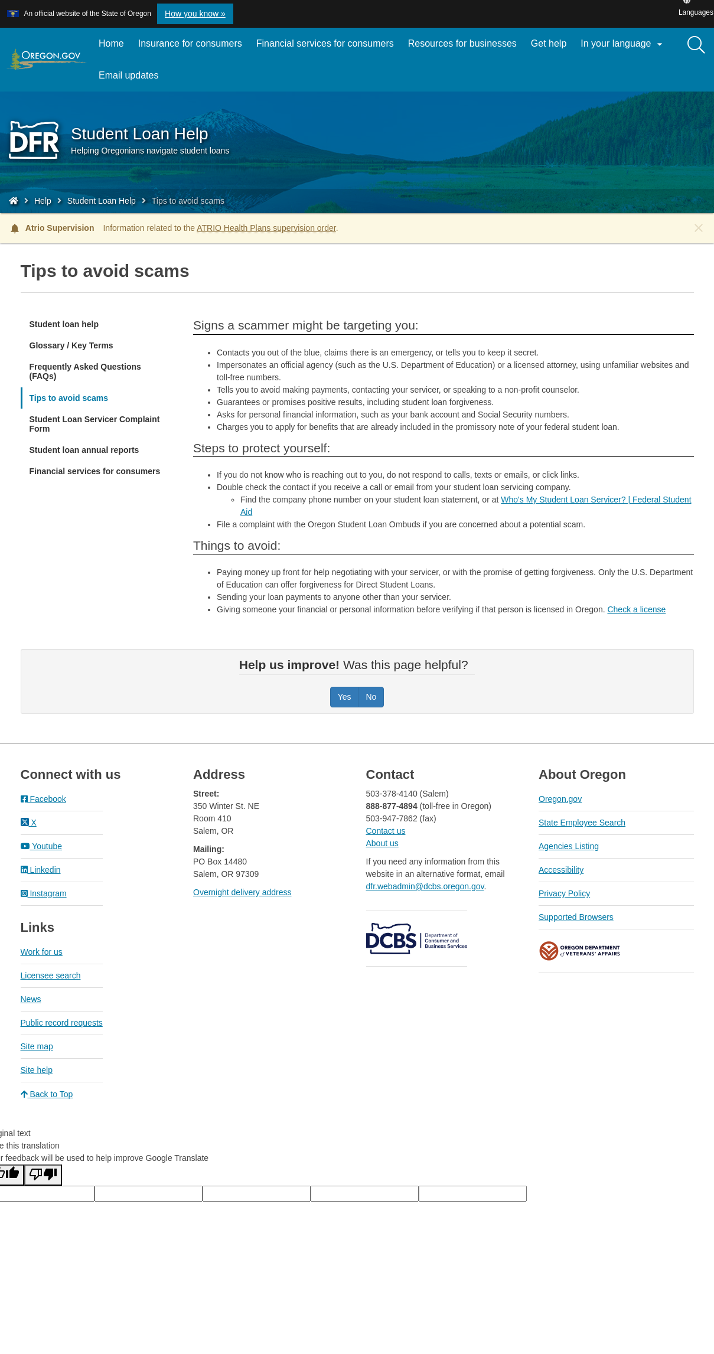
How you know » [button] (195, 13)
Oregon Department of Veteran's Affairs (580, 951)
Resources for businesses (462, 43)
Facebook (43, 799)
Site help (37, 1070)
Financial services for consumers (325, 43)
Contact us (386, 831)
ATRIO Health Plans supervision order (266, 228)
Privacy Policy (564, 893)
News (31, 999)
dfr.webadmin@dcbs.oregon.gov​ (425, 886)
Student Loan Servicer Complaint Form (95, 424)
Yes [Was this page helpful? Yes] (344, 697)
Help (42, 200)
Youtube (42, 846)
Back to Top (47, 1094)
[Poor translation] (43, 1175)
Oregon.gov (560, 799)
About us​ (382, 843)
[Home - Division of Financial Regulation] (13, 200)
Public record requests (62, 1022)
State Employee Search (582, 822)
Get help (548, 43)
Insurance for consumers (190, 43)
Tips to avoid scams (69, 398)
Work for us (42, 952)
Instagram (44, 893)
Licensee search (51, 975)
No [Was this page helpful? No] (371, 697)
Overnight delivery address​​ (242, 892)
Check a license (636, 609)
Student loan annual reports (84, 450)
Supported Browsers (576, 917)
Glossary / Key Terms (71, 345)
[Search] (696, 45)
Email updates (132, 80)
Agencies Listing (569, 846)
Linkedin (41, 870)
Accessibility (561, 870)
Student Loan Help (101, 200)
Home (111, 43)
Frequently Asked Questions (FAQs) (85, 371)
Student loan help (64, 324)
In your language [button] (623, 44)
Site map (37, 1046)
